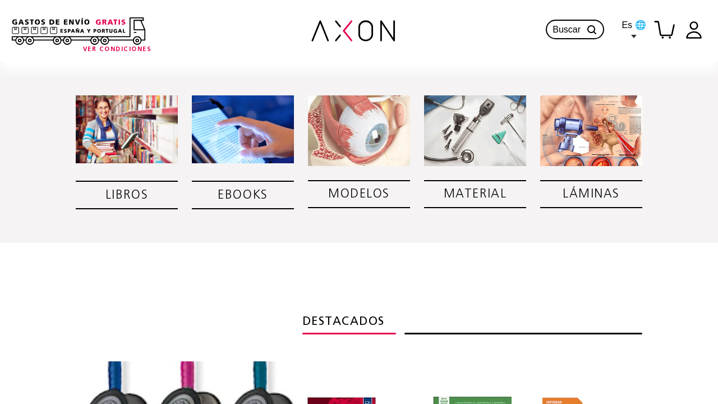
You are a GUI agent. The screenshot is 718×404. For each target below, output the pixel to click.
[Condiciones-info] (117, 49)
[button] (591, 29)
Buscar (575, 29)
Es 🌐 (634, 29)
